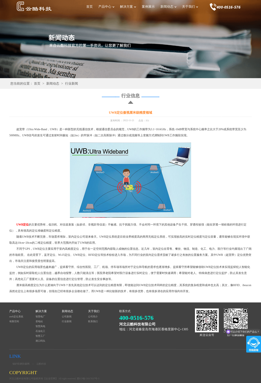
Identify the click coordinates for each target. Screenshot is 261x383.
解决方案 (126, 6)
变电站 (39, 321)
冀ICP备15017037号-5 (88, 378)
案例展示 (148, 6)
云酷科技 (41, 364)
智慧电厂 (40, 316)
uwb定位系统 (16, 316)
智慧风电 (40, 326)
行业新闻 (71, 83)
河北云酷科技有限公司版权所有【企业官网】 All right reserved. (43, 378)
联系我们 (93, 321)
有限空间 (14, 321)
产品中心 (104, 6)
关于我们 (188, 6)
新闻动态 (166, 6)
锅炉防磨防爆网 (21, 364)
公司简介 (93, 316)
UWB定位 (22, 224)
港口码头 (40, 340)
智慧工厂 (40, 336)
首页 (89, 6)
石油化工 (40, 331)
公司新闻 (67, 316)
